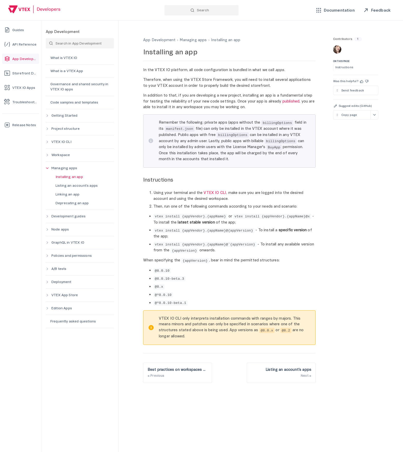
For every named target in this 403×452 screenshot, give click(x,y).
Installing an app (69, 177)
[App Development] (20, 59)
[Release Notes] (20, 125)
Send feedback (349, 90)
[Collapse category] (47, 168)
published (290, 101)
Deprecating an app (72, 203)
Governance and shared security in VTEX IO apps (79, 86)
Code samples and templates (74, 102)
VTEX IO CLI (61, 142)
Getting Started (64, 115)
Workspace (60, 155)
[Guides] (20, 30)
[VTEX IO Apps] (20, 87)
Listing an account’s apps (77, 185)
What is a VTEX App (66, 71)
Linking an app (67, 194)
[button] (361, 81)
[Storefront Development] (20, 73)
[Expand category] (47, 115)
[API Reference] (20, 44)
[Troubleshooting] (20, 102)
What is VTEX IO (63, 58)
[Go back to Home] (34, 10)
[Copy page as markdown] (351, 115)
